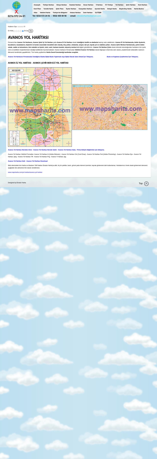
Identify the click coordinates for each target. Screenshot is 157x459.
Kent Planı (37, 9)
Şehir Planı (60, 9)
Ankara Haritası (75, 12)
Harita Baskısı (139, 9)
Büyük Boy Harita (125, 9)
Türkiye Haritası (48, 5)
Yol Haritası (119, 5)
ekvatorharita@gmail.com (89, 16)
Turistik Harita (48, 9)
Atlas (35, 12)
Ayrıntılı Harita (100, 9)
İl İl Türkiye (109, 5)
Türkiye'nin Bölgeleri (60, 12)
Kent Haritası (142, 5)
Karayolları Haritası (85, 9)
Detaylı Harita (112, 9)
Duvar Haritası (88, 5)
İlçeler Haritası (71, 9)
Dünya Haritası (61, 5)
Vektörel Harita (45, 12)
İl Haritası (99, 5)
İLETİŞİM (98, 12)
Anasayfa (37, 5)
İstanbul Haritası (75, 5)
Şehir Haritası (130, 5)
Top (141, 183)
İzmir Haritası (87, 12)
